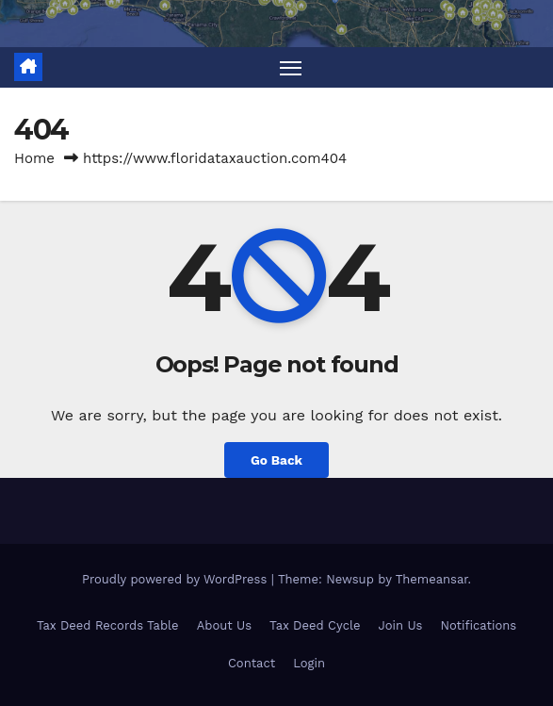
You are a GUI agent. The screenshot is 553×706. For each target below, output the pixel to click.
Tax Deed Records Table (108, 625)
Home (34, 158)
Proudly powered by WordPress (176, 579)
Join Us (401, 625)
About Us (224, 625)
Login (309, 663)
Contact (251, 663)
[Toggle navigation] (290, 67)
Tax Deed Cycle (314, 625)
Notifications (479, 625)
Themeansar (432, 579)
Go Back (276, 460)
